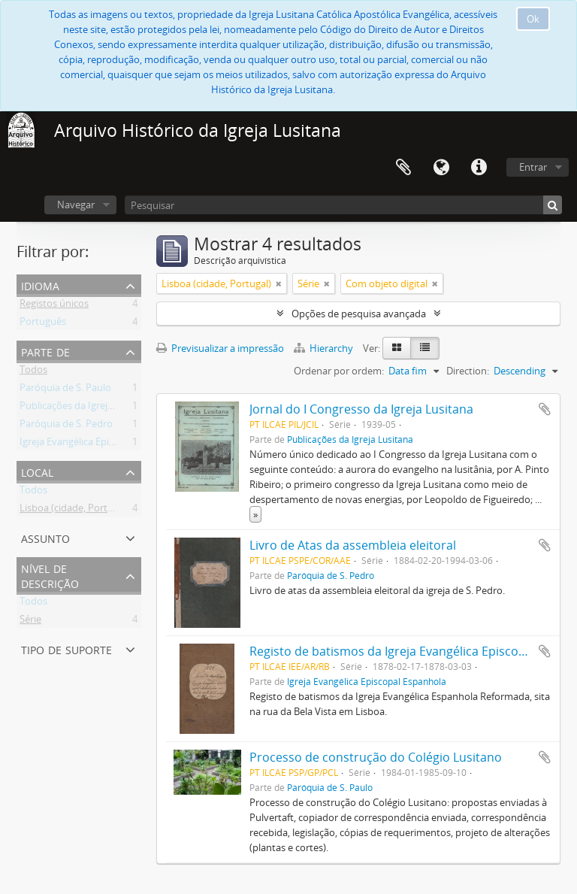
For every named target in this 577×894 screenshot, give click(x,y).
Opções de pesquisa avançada (359, 313)
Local (37, 471)
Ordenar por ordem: (339, 370)
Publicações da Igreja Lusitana (86, 408)
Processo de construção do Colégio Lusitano (375, 757)
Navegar (76, 204)
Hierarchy (324, 348)
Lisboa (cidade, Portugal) (74, 510)
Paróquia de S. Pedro (66, 426)
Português (43, 324)
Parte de (45, 351)
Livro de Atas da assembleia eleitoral (352, 545)
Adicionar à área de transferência (544, 409)
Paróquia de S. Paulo (65, 390)
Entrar (533, 167)
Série (30, 622)
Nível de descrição (50, 574)
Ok (533, 19)
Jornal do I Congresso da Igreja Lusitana (361, 409)
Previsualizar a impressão (220, 348)
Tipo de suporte (66, 648)
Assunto (45, 537)
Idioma (441, 167)
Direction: (467, 370)
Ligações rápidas (478, 167)
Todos (33, 372)
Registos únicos (54, 306)
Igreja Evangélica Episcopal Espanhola (103, 444)
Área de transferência (403, 167)
